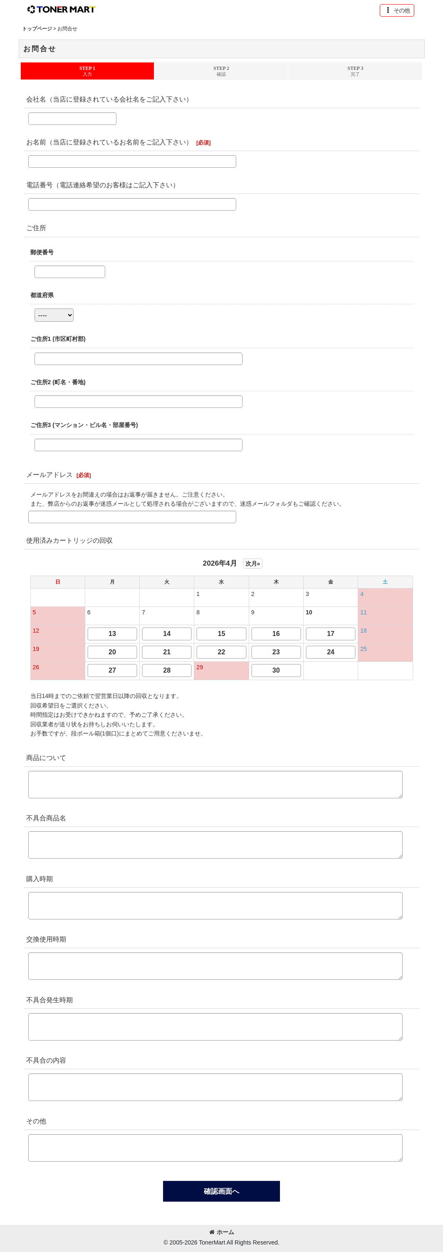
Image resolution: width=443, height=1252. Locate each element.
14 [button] (167, 633)
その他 (36, 1121)
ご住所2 (58, 382)
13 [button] (112, 633)
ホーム (221, 1232)
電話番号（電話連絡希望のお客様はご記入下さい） (102, 185)
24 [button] (330, 652)
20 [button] (112, 652)
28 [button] (167, 670)
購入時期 (39, 878)
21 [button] (167, 652)
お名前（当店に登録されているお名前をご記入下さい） (109, 142)
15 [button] (221, 633)
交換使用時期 (46, 939)
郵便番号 (42, 252)
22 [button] (221, 652)
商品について (46, 757)
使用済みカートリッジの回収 (69, 540)
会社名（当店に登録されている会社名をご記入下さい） (109, 99)
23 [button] (276, 652)
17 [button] (330, 633)
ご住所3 (84, 425)
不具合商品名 (46, 818)
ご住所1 (58, 338)
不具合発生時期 (49, 1000)
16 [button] (276, 633)
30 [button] (276, 670)
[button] (397, 10)
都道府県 (42, 295)
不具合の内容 (46, 1060)
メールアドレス (49, 474)
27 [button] (112, 670)
